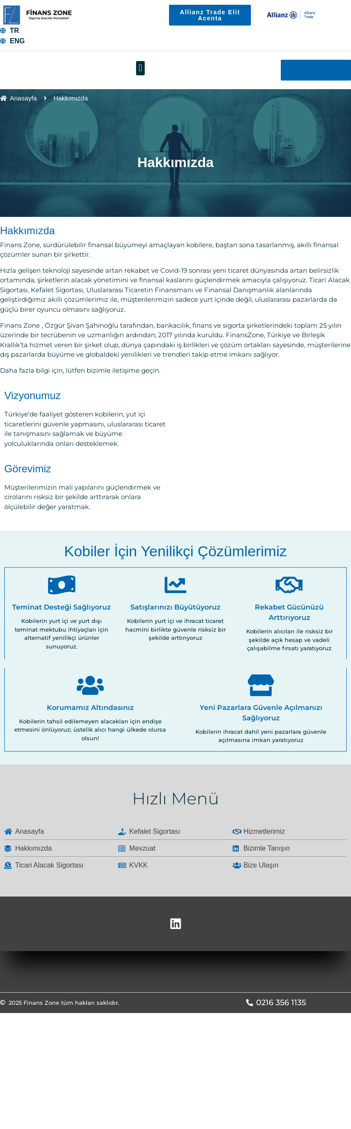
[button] (140, 68)
